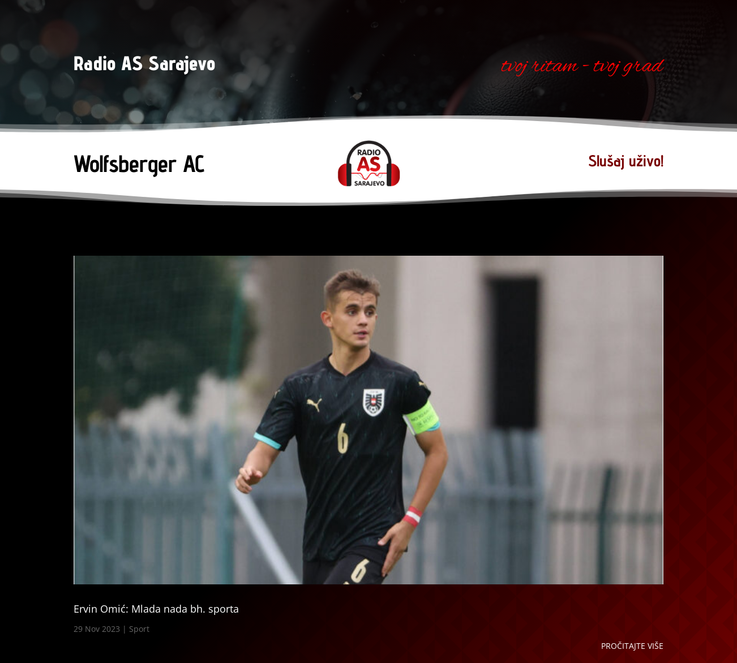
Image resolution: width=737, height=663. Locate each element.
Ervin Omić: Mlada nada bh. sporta (156, 608)
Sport (139, 628)
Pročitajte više (632, 645)
